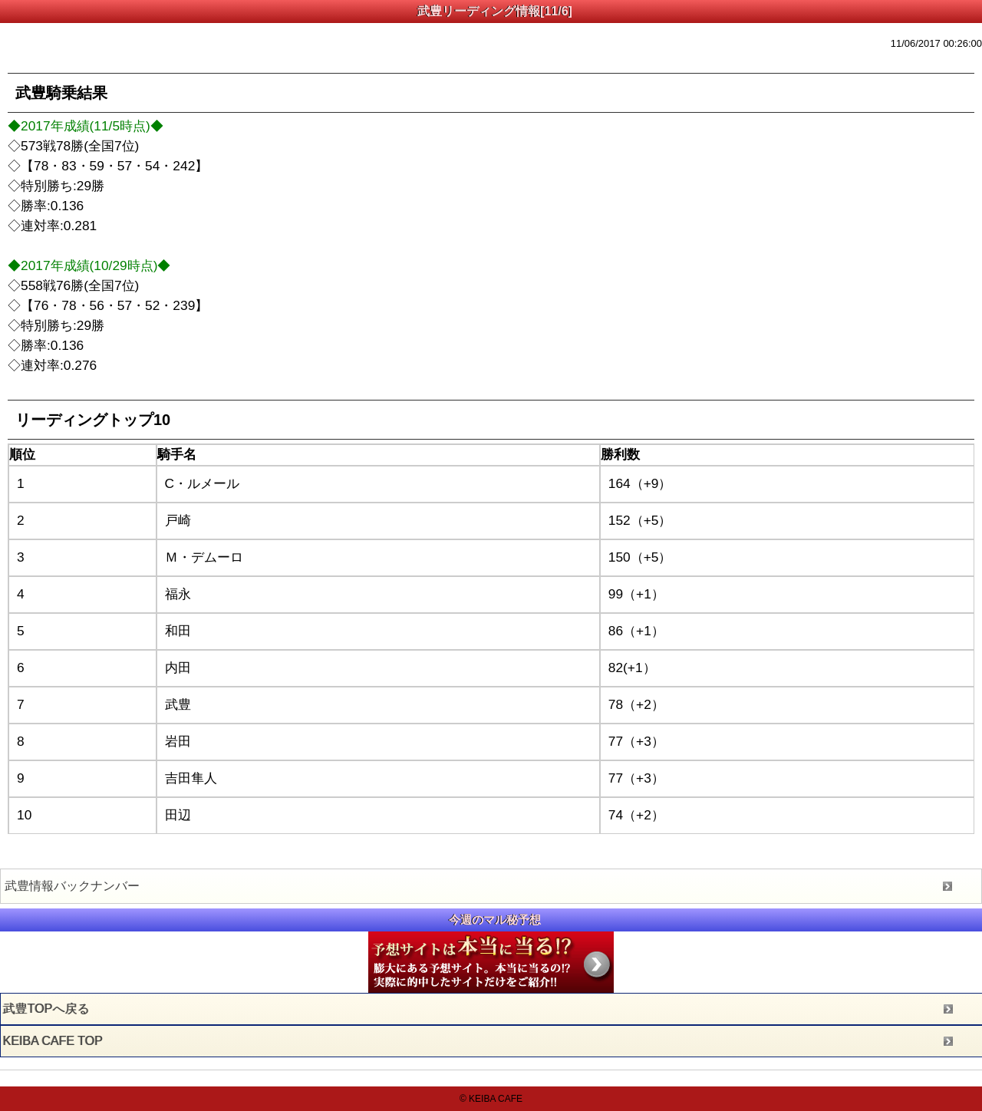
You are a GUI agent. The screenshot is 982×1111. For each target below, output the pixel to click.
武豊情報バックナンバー (72, 885)
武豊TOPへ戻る (46, 1008)
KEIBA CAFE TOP (53, 1040)
